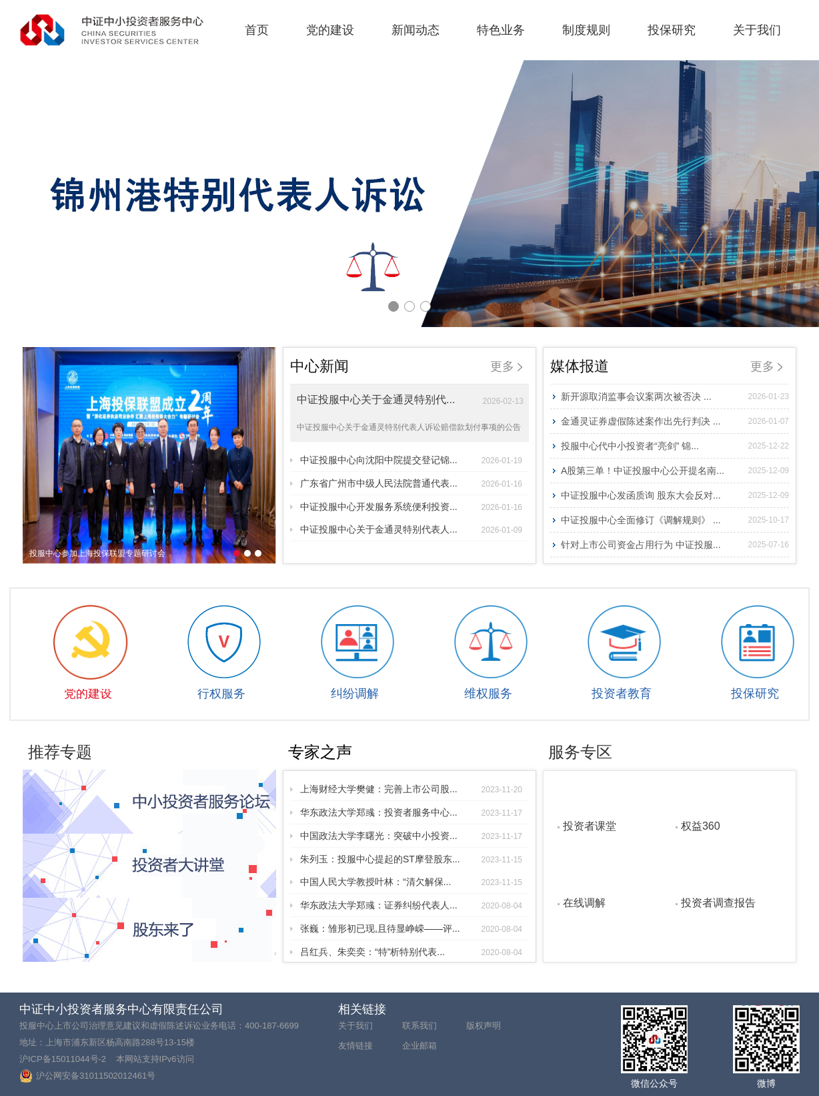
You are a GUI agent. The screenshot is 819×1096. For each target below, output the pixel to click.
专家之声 (320, 752)
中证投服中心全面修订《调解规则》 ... (675, 520)
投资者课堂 (589, 825)
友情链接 (355, 1046)
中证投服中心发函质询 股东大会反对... (675, 495)
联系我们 (419, 1026)
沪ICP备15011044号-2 (62, 1059)
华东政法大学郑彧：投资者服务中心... (411, 812)
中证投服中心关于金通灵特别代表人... (411, 529)
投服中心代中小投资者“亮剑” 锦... (675, 446)
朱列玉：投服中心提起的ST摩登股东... (411, 859)
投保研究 (672, 30)
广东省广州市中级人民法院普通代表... (411, 483)
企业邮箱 (419, 1046)
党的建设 (330, 30)
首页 (257, 30)
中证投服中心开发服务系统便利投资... (411, 507)
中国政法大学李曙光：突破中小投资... (411, 836)
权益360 (700, 825)
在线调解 (584, 902)
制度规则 (586, 30)
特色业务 (501, 30)
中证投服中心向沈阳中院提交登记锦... (411, 460)
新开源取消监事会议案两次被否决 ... (675, 396)
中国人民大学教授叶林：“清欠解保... (411, 882)
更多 (506, 366)
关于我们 (757, 30)
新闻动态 (415, 30)
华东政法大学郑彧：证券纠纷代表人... (411, 905)
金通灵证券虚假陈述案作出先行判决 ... (675, 421)
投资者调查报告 (718, 902)
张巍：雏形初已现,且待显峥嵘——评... (411, 928)
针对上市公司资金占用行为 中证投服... (675, 544)
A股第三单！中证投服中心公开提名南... (675, 470)
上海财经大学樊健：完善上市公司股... (411, 789)
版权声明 (483, 1026)
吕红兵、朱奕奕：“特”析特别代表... (411, 952)
